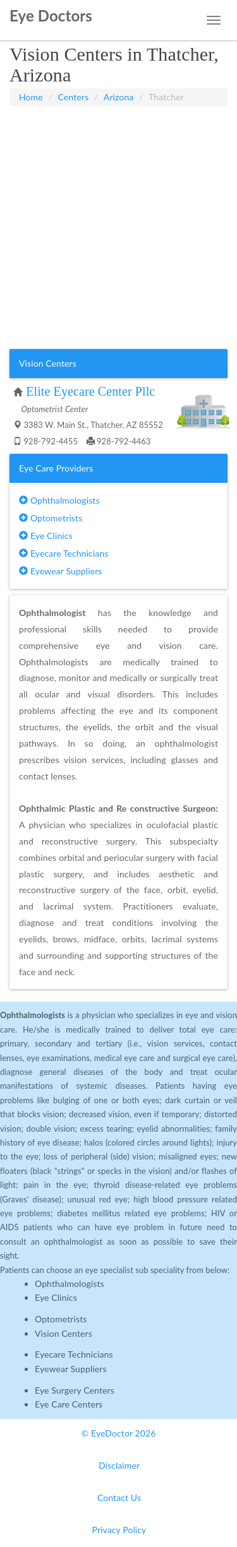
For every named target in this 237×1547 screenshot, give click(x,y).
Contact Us (119, 1497)
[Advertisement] (118, 227)
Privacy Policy (119, 1529)
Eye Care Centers (68, 1404)
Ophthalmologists (59, 500)
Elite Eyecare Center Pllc (90, 391)
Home (31, 97)
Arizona (119, 97)
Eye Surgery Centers (74, 1390)
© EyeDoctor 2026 (119, 1433)
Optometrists (50, 518)
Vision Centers (63, 1333)
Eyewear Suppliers (60, 571)
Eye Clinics (46, 535)
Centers (73, 97)
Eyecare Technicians (63, 553)
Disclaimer (119, 1465)
